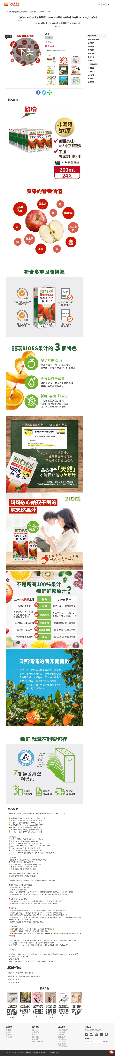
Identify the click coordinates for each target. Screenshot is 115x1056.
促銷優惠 (91, 43)
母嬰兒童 (91, 68)
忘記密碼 (61, 1032)
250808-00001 (45, 12)
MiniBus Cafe (93, 39)
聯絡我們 (9, 1032)
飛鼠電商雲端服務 (54, 1053)
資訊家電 (91, 82)
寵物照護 (91, 54)
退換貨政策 (62, 1039)
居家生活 (91, 57)
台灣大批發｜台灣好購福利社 (17, 12)
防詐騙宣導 (62, 1044)
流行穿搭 (91, 75)
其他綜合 (91, 50)
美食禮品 (33, 12)
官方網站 (9, 1034)
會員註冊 (61, 1030)
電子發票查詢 (63, 1046)
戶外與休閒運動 (93, 64)
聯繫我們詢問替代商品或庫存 (56, 50)
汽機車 (90, 71)
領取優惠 (104, 1042)
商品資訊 (57, 27)
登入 (67, 1030)
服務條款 (61, 1034)
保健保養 (91, 46)
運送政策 (61, 1041)
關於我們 (9, 1030)
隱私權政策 (62, 1037)
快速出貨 (91, 61)
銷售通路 (9, 1037)
